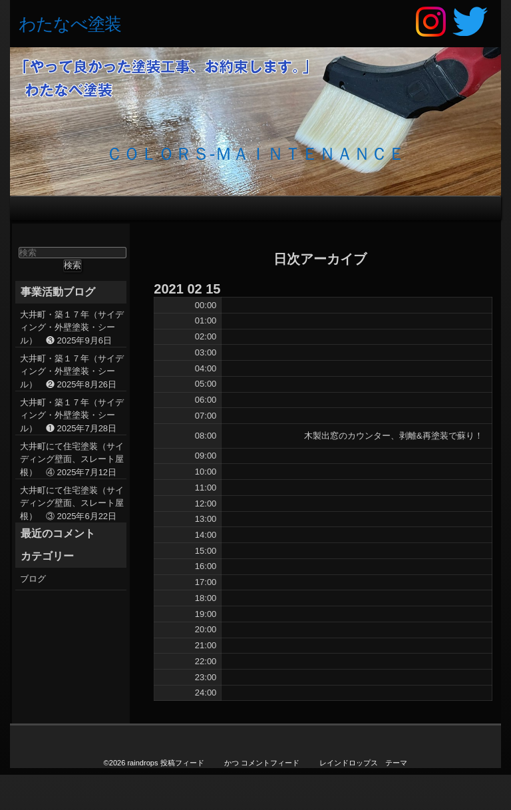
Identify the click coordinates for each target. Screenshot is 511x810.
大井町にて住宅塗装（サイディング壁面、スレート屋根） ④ (72, 459)
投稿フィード (182, 763)
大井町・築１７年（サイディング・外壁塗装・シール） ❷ (72, 371)
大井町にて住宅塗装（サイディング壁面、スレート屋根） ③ (72, 503)
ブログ (33, 579)
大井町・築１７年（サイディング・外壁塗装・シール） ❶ (72, 415)
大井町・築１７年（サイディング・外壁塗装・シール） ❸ (72, 327)
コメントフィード (270, 763)
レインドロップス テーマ (363, 763)
